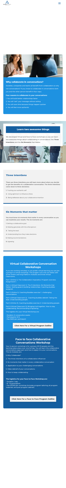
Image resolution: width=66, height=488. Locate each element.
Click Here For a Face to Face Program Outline (33, 399)
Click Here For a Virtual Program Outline (33, 326)
